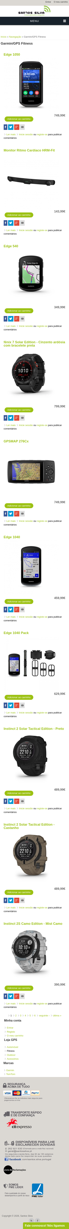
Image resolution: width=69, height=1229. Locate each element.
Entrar (48, 2)
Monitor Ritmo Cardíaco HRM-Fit (29, 150)
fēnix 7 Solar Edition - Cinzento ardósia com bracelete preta (34, 343)
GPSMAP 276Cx (16, 441)
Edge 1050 (12, 54)
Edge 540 (11, 246)
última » (57, 1015)
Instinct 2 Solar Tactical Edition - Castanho (29, 826)
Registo (11, 1031)
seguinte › (44, 1015)
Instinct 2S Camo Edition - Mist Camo (33, 924)
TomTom (10, 1074)
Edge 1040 (12, 537)
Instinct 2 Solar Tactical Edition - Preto (34, 729)
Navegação (15, 36)
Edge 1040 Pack (16, 633)
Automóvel (12, 1047)
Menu (34, 20)
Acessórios (13, 1058)
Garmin (10, 1070)
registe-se (42, 134)
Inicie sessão (26, 134)
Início (3, 36)
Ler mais (11, 134)
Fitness (11, 1051)
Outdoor (11, 1055)
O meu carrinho (61, 2)
